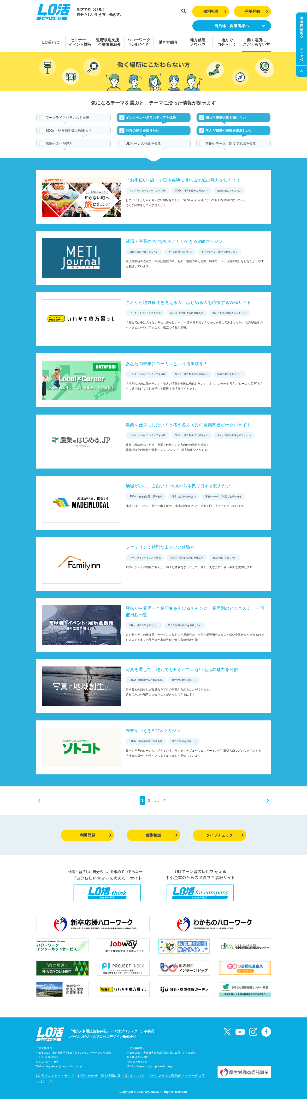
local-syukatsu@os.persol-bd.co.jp (61, 1066)
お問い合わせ (87, 1076)
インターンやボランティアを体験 (151, 117)
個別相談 (215, 11)
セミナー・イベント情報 (80, 42)
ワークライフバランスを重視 (67, 117)
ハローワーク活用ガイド (138, 42)
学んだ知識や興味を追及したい (229, 130)
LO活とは (50, 42)
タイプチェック (225, 835)
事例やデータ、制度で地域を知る (231, 143)
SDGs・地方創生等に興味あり (68, 130)
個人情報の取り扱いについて (122, 1076)
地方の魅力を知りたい (142, 130)
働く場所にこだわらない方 (256, 42)
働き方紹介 (168, 42)
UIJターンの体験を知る (143, 143)
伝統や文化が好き (59, 143)
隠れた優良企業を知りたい (226, 117)
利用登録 (256, 11)
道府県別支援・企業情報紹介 (109, 42)
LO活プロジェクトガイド (55, 1076)
